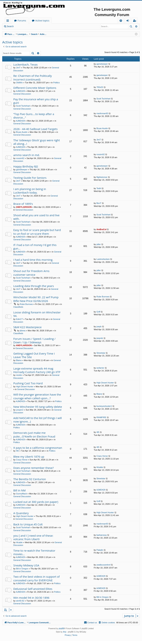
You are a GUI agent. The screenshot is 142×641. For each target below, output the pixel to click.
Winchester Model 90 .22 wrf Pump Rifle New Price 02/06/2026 (35, 298)
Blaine (19, 360)
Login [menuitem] (128, 21)
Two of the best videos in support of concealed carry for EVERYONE (36, 578)
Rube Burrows (26, 304)
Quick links (8, 21)
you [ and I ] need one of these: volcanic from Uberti (33, 537)
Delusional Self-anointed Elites (32, 589)
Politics (56, 82)
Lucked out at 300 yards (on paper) (35, 502)
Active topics (79, 20)
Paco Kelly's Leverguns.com (29, 20)
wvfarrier (100, 368)
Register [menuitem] (135, 21)
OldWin (19, 82)
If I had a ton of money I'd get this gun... (34, 246)
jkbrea (23, 330)
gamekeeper (102, 64)
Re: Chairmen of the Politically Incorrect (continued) (32, 77)
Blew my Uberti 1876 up (28, 456)
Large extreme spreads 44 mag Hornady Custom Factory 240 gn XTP (36, 370)
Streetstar (101, 353)
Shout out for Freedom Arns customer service (31, 272)
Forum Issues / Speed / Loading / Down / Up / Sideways (34, 340)
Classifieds (18, 307)
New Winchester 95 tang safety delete (37, 406)
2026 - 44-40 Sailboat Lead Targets (35, 129)
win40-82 (20, 601)
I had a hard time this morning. (33, 259)
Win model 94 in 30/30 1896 (31, 597)
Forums (58, 20)
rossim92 (20, 158)
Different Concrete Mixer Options (34, 88)
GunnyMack (21, 494)
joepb (99, 326)
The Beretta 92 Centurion (29, 479)
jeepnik (100, 338)
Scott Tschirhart (23, 106)
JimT (18, 67)
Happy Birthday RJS (25, 166)
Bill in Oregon (22, 569)
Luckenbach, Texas (25, 64)
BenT (99, 203)
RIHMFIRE (101, 417)
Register (34, 26)
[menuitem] (121, 20)
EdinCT (19, 319)
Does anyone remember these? (33, 468)
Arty (64, 632)
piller (99, 244)
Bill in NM (19, 490)
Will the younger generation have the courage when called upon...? (37, 396)
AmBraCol (101, 229)
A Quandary (21, 513)
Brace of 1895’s (23, 204)
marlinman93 (102, 113)
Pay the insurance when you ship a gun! (35, 101)
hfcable (100, 467)
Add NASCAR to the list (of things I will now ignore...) (37, 419)
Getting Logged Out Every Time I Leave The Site (34, 355)
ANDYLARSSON (24, 207)
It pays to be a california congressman (37, 447)
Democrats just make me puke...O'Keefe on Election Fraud (34, 434)
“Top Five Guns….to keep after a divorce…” (33, 115)
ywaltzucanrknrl (104, 565)
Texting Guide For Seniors (29, 178)
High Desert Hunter (24, 386)
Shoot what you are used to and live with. (36, 216)
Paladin (100, 550)
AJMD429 (20, 91)
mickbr (19, 375)
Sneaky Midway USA (26, 565)
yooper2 (19, 410)
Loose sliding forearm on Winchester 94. (37, 314)
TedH (99, 188)
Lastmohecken (103, 259)
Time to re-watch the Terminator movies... (34, 552)
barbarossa (102, 535)
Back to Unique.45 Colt (28, 524)
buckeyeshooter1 (104, 406)
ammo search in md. (26, 155)
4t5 (98, 432)
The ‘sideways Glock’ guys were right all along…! (36, 142)
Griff (98, 312)
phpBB (61, 629)
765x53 (100, 87)
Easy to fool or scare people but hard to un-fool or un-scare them (37, 231)
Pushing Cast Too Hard (28, 383)
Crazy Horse (21, 460)
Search (10, 26)
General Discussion (22, 94)
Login (21, 26)
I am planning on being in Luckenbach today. (29, 190)
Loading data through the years (33, 286)
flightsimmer (102, 177)
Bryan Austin (22, 132)
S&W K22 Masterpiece (27, 327)
